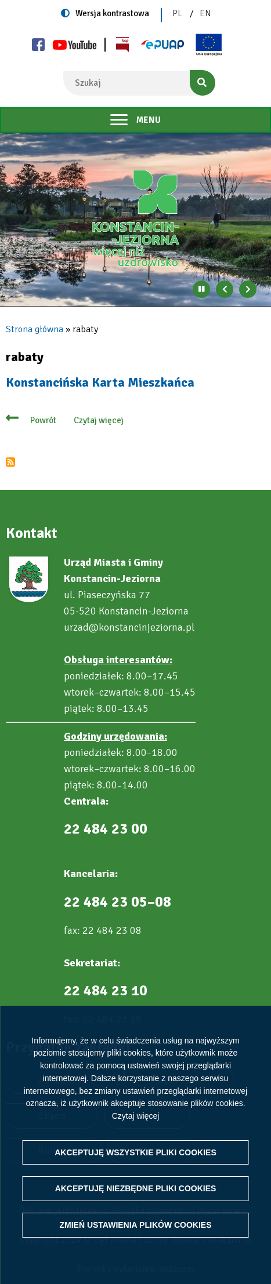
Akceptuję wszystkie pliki (135, 1152)
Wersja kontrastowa (112, 13)
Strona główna (34, 329)
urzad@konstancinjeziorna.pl (129, 627)
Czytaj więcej (136, 1116)
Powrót (43, 420)
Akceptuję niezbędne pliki (135, 1188)
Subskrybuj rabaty (10, 462)
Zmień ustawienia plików (135, 1225)
